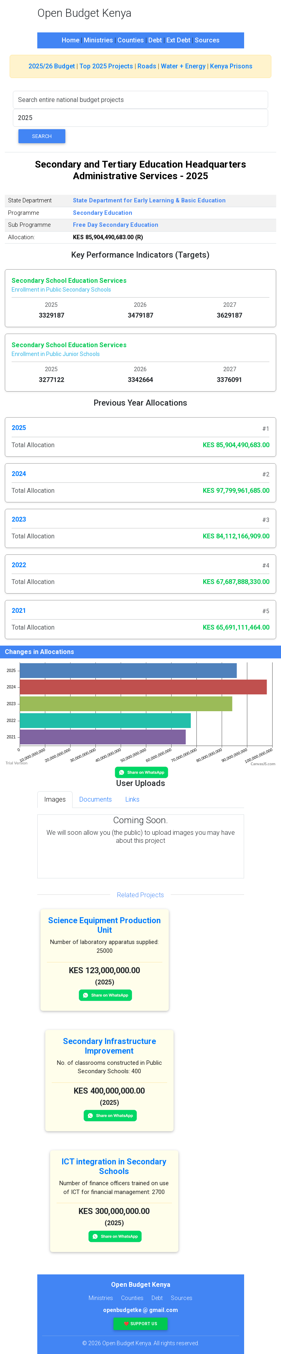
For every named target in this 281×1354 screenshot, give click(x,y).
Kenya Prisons (231, 66)
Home (70, 40)
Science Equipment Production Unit (104, 925)
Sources (207, 40)
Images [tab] (55, 799)
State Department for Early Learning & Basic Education (149, 200)
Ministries (98, 40)
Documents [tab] (95, 799)
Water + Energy (183, 66)
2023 (19, 519)
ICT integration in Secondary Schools (114, 1166)
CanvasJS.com (263, 763)
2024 (19, 474)
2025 (19, 428)
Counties (130, 40)
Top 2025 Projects (106, 66)
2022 (19, 565)
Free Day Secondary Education (115, 225)
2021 (19, 610)
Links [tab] (132, 799)
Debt (155, 40)
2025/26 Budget (51, 66)
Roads (146, 66)
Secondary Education (102, 213)
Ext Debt (178, 40)
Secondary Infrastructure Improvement (109, 1046)
